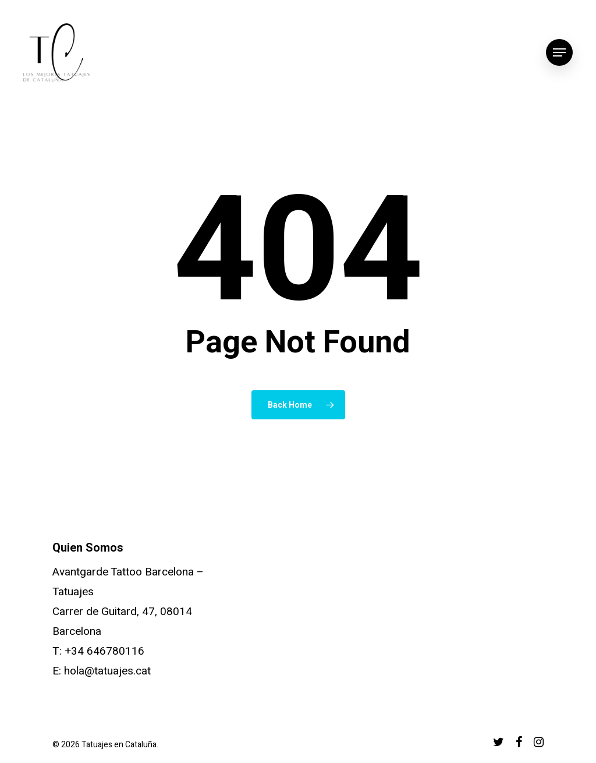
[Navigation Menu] (559, 53)
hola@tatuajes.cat (107, 671)
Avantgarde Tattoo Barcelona (123, 572)
